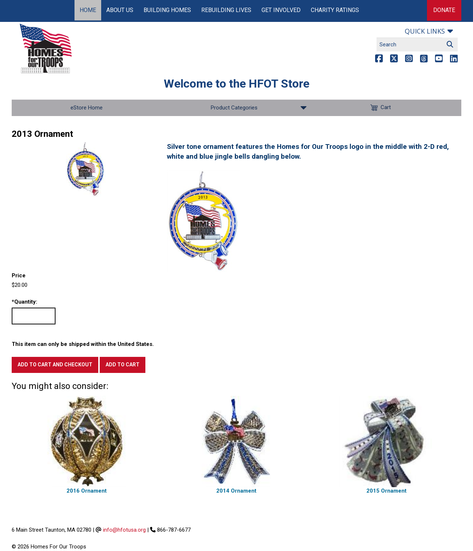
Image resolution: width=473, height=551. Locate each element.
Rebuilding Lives (226, 10)
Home (88, 10)
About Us (119, 10)
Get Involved (281, 10)
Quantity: (24, 302)
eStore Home (86, 107)
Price (19, 275)
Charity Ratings (335, 10)
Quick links (425, 31)
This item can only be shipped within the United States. (83, 344)
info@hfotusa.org (124, 530)
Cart (386, 108)
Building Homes (167, 10)
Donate (444, 10)
